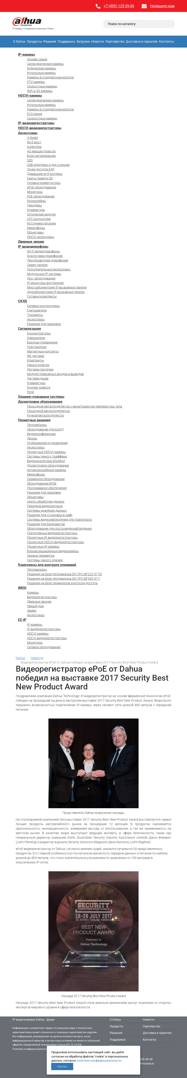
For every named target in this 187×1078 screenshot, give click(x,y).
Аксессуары (27, 133)
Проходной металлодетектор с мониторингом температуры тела (74, 406)
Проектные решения (34, 420)
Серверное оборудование (46, 479)
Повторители (36, 347)
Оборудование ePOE (42, 483)
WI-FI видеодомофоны (43, 251)
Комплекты (35, 360)
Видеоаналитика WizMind (46, 461)
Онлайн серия (37, 59)
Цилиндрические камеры (45, 64)
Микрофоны (36, 228)
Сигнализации (29, 329)
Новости (97, 41)
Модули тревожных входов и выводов (55, 374)
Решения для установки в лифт (50, 515)
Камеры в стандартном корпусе (50, 77)
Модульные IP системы (44, 274)
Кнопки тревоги (38, 387)
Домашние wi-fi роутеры (44, 174)
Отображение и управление (47, 443)
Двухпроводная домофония (47, 260)
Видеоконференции (41, 434)
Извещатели (36, 338)
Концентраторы (39, 333)
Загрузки (83, 41)
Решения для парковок (44, 324)
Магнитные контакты (43, 351)
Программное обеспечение (47, 488)
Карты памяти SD (40, 178)
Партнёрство (115, 41)
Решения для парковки (44, 492)
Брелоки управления (42, 342)
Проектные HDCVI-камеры (46, 452)
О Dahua (19, 41)
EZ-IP (22, 620)
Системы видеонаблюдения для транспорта (59, 519)
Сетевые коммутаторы (44, 183)
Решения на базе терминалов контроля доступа (62, 583)
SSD (30, 160)
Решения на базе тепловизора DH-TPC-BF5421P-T (63, 578)
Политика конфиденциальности (30, 1049)
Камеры (33, 592)
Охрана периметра (41, 555)
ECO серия (34, 114)
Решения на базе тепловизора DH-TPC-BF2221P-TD (64, 574)
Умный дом (35, 606)
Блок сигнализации (41, 156)
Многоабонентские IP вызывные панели (57, 287)
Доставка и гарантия (141, 41)
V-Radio (32, 138)
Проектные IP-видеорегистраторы (52, 537)
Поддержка (66, 41)
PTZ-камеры (36, 82)
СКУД (22, 301)
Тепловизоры (37, 425)
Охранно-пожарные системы (41, 397)
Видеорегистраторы (42, 597)
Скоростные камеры (42, 86)
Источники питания (41, 223)
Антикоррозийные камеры (46, 470)
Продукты (34, 41)
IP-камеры (26, 55)
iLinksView (34, 147)
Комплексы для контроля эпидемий (47, 565)
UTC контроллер (39, 219)
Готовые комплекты (42, 296)
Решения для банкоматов (46, 524)
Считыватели (37, 310)
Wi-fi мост (34, 142)
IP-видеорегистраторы (36, 123)
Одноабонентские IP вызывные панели (55, 292)
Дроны (32, 438)
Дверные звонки (31, 242)
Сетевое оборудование (44, 647)
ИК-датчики (35, 356)
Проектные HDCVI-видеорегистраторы (55, 542)
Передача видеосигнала (45, 506)
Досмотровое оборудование (40, 402)
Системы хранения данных (47, 510)
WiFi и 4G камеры (39, 91)
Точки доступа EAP (41, 169)
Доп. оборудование (41, 278)
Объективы (35, 232)
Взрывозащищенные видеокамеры (53, 551)
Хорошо (62, 1066)
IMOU (22, 588)
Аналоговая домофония (45, 256)
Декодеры (34, 205)
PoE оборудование (41, 196)
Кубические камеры (41, 68)
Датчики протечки (40, 369)
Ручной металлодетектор (45, 415)
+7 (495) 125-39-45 (119, 6)
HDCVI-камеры (30, 96)
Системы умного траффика (47, 456)
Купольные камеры (41, 73)
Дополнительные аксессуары (49, 269)
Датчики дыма (37, 378)
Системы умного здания (45, 560)
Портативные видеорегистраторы (52, 533)
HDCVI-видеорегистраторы (39, 128)
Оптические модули (41, 214)
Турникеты (35, 315)
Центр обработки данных (45, 501)
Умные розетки (38, 365)
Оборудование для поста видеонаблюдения (59, 528)
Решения (49, 41)
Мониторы (35, 192)
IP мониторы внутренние (45, 283)
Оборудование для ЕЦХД (45, 429)
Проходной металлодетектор (48, 411)
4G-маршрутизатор (41, 151)
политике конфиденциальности (99, 1060)
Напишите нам (162, 6)
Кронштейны (36, 201)
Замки (31, 610)
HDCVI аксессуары (40, 237)
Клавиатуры (36, 383)
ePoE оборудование (41, 187)
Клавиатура (36, 210)
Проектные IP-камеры (43, 546)
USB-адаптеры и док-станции (48, 165)
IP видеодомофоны (33, 247)
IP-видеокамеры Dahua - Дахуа (33, 1019)
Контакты (166, 41)
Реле (30, 392)
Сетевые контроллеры (43, 306)
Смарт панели (37, 265)
